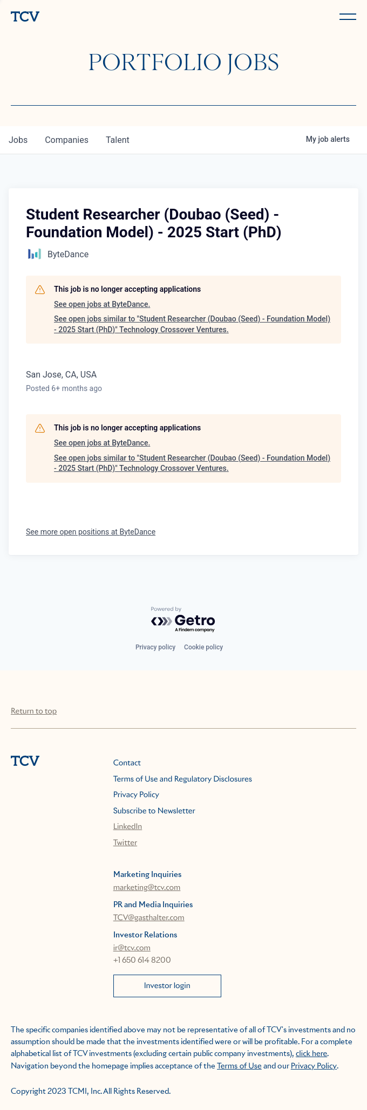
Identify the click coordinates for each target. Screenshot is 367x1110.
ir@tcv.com (132, 948)
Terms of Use (239, 1066)
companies (67, 140)
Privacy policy (155, 647)
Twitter (125, 843)
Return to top (34, 711)
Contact (127, 763)
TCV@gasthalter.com (149, 918)
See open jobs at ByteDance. (102, 304)
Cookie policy (203, 647)
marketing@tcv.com (147, 888)
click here (311, 1054)
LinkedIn (127, 827)
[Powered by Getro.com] (183, 620)
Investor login (167, 986)
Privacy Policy (136, 795)
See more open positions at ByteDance (90, 531)
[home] (95, 17)
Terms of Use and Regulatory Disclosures (182, 779)
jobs (18, 140)
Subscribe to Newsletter (154, 811)
